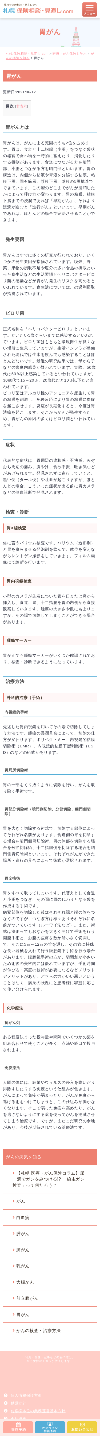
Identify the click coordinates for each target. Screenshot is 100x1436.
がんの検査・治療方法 (38, 1330)
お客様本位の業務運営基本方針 (38, 1411)
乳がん (23, 1266)
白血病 (23, 1217)
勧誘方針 (18, 1403)
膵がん (23, 1233)
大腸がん (25, 1282)
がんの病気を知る (24, 1157)
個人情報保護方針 (26, 1395)
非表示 (21, 106)
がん (20, 1201)
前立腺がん (27, 1298)
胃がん (23, 1314)
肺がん (23, 1250)
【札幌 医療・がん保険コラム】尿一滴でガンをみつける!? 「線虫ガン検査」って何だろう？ (49, 1179)
